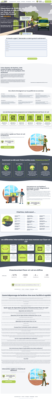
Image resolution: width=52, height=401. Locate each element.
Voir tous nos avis (3, 18)
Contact (33, 1)
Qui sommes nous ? (12, 1)
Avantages (23, 1)
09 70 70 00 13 (48, 1)
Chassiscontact (20, 216)
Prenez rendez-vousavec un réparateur (25, 33)
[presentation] (11, 58)
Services (18, 1)
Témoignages (28, 1)
